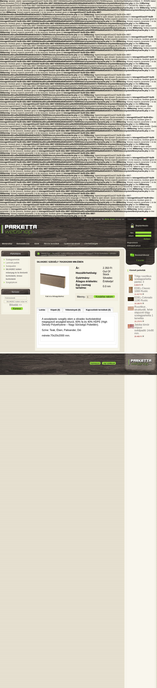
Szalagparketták (13, 259)
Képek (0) (55, 310)
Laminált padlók (12, 263)
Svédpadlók (11, 266)
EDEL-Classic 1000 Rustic (142, 289)
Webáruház (45, 253)
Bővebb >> (15, 305)
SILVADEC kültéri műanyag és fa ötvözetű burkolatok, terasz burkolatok (80, 253)
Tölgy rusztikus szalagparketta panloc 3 (143, 279)
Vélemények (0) (72, 310)
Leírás (42, 310)
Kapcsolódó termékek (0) (98, 310)
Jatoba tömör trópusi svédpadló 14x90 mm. (144, 329)
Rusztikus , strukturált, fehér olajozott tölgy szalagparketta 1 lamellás (143, 312)
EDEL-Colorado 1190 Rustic (143, 299)
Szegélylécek (11, 282)
